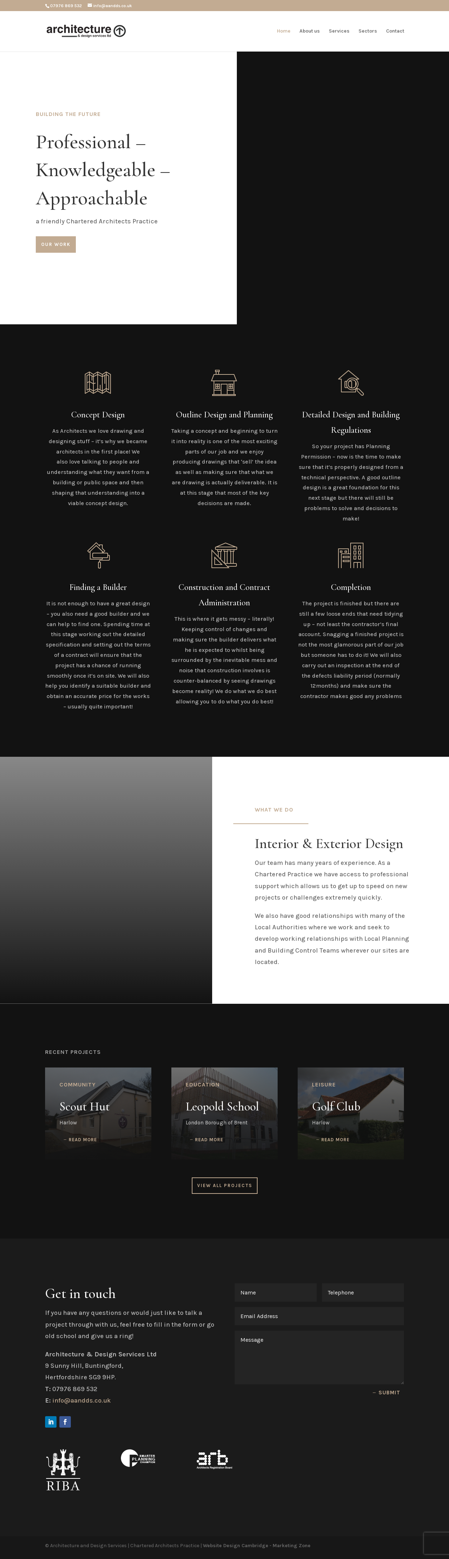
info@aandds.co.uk (81, 1400)
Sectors (367, 31)
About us (309, 31)
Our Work (55, 244)
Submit (389, 1392)
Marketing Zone (292, 1546)
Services (339, 31)
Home (284, 31)
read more (83, 1139)
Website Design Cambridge (235, 1546)
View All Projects (224, 1185)
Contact (395, 31)
